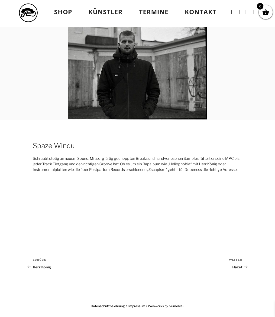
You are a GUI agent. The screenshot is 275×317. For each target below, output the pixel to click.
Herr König (208, 164)
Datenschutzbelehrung (108, 306)
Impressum (136, 306)
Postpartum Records (107, 169)
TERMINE (153, 11)
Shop (63, 11)
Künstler (105, 11)
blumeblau (176, 306)
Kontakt (201, 11)
